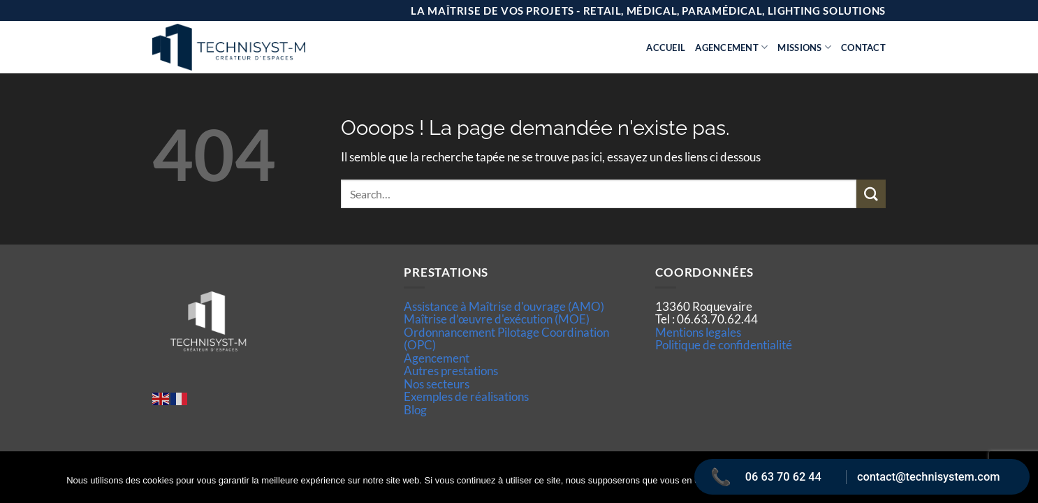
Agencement (731, 47)
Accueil (665, 47)
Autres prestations (451, 370)
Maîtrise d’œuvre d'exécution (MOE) (497, 319)
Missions (804, 47)
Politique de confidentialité (723, 344)
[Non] (1019, 485)
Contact (863, 47)
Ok (773, 481)
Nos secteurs (436, 384)
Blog (415, 409)
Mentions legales (698, 332)
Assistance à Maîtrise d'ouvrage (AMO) (504, 306)
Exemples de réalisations (466, 396)
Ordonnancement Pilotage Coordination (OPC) (506, 338)
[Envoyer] (871, 194)
